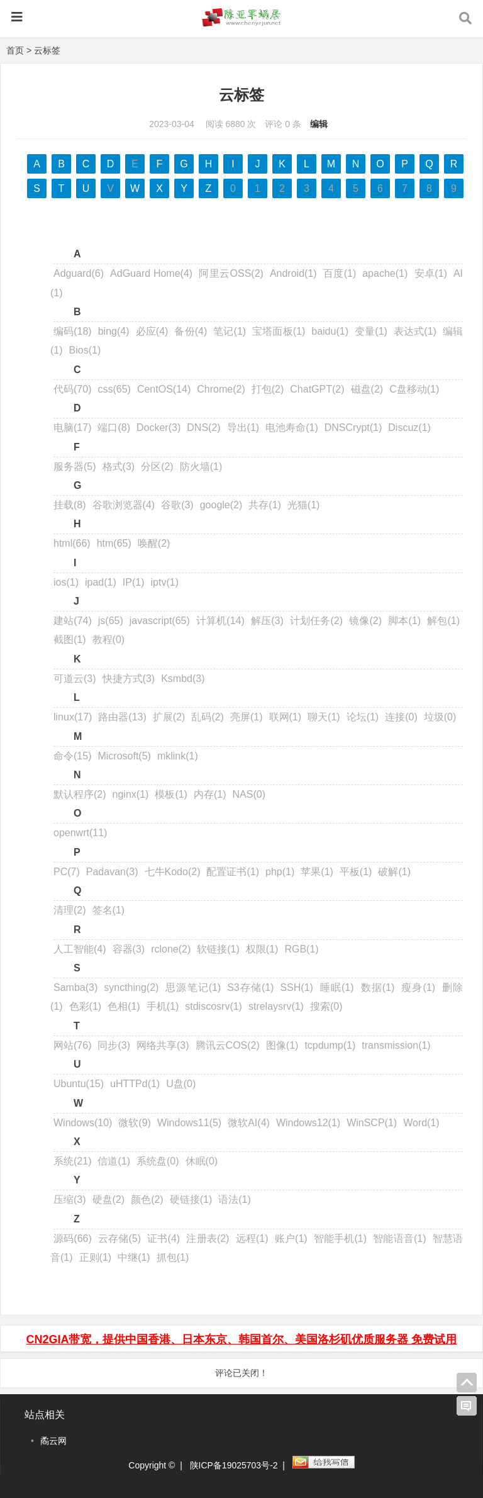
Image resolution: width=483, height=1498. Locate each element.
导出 (243, 427)
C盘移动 (414, 389)
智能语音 (399, 1238)
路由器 (122, 717)
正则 (95, 1257)
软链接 (218, 949)
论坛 (363, 717)
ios (66, 582)
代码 (72, 389)
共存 (264, 505)
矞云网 (53, 1441)
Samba (75, 987)
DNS (203, 427)
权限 (262, 949)
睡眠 (336, 987)
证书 (163, 1238)
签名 (108, 910)
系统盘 (157, 1161)
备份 (190, 331)
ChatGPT (317, 389)
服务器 (74, 466)
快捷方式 (129, 678)
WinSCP (372, 1122)
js (110, 620)
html (72, 543)
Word (421, 1122)
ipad (100, 582)
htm (114, 543)
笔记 (229, 331)
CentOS (164, 389)
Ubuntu (78, 1083)
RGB (301, 949)
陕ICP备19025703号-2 (234, 1465)
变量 (371, 331)
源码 (72, 1238)
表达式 (415, 331)
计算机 (220, 620)
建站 (72, 620)
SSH (296, 987)
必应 (151, 331)
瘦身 (418, 987)
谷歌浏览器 (123, 505)
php (279, 871)
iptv (165, 582)
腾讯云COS (228, 1045)
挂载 (69, 505)
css (113, 389)
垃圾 (440, 717)
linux (72, 717)
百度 (340, 273)
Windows (82, 1122)
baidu (329, 331)
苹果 (317, 871)
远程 (251, 1238)
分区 (157, 466)
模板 (171, 794)
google (221, 505)
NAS (249, 794)
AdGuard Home (151, 273)
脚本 (404, 620)
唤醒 (154, 543)
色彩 (85, 1006)
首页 (15, 50)
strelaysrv (276, 1006)
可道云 (74, 678)
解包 (443, 620)
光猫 (303, 505)
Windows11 (189, 1122)
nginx (131, 794)
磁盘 (367, 389)
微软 (134, 1122)
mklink (177, 756)
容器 (129, 949)
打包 (268, 389)
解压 (267, 620)
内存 (210, 794)
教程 (108, 639)
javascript (160, 620)
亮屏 (246, 717)
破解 (394, 871)
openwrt (80, 832)
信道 (113, 1161)
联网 (285, 717)
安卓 (430, 273)
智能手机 (340, 1238)
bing (114, 331)
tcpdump (329, 1045)
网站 (72, 1045)
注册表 (207, 1238)
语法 (234, 1199)
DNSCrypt (353, 427)
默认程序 (79, 794)
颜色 (147, 1199)
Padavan (112, 871)
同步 (113, 1045)
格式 (119, 466)
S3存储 (250, 987)
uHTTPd (135, 1083)
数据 (377, 987)
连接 (401, 717)
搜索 (326, 1006)
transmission (396, 1045)
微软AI (249, 1122)
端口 (113, 427)
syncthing (131, 987)
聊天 (324, 717)
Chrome (221, 389)
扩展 (169, 717)
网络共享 (162, 1045)
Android (293, 273)
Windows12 (308, 1122)
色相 (124, 1006)
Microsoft (123, 756)
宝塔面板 (278, 331)
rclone (171, 949)
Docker (158, 427)
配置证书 (232, 871)
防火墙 (201, 466)
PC (66, 871)
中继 (134, 1257)
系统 (72, 1161)
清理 (69, 910)
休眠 (202, 1161)
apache (385, 273)
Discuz (409, 427)
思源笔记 (193, 987)
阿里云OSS (231, 273)
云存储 (119, 1238)
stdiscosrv (213, 1006)
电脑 (72, 427)
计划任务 (316, 620)
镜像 (365, 620)
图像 (282, 1045)
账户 (291, 1238)
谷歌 (177, 505)
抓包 (173, 1257)
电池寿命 (291, 427)
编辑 (319, 124)
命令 (72, 756)
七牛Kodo (173, 871)
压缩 (69, 1199)
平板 (356, 871)
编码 (72, 331)
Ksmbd (182, 678)
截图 (69, 639)
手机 (163, 1006)
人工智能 (79, 949)
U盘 (181, 1083)
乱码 (207, 717)
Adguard (78, 273)
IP (134, 582)
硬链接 (191, 1199)
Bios (85, 350)
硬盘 (108, 1199)
